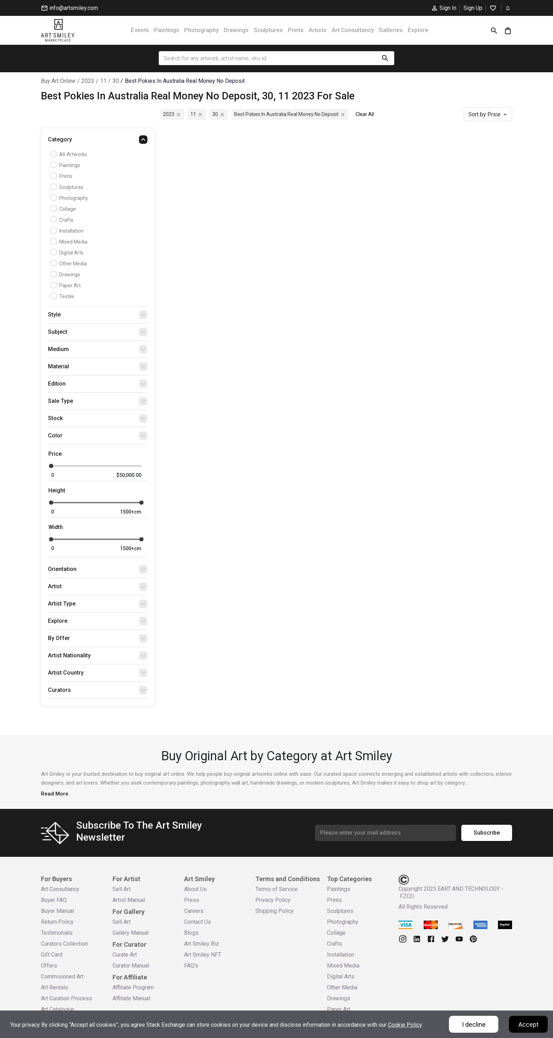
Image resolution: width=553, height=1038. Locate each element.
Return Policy (57, 922)
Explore (418, 29)
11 (103, 81)
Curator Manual (131, 965)
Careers (193, 911)
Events (140, 29)
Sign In (443, 8)
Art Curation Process (66, 998)
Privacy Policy (273, 900)
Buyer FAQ (54, 900)
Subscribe (486, 833)
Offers (49, 965)
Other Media (69, 263)
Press (191, 900)
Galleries (391, 29)
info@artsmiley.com (69, 8)
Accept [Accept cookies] (528, 1024)
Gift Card (51, 954)
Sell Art (121, 889)
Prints (296, 29)
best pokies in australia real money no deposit (185, 81)
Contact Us (197, 922)
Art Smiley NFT (202, 954)
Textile (63, 296)
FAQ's (191, 965)
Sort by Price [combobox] (484, 114)
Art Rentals (54, 987)
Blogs (191, 932)
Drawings (236, 29)
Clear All (365, 114)
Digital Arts (68, 253)
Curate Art (125, 954)
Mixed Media (69, 242)
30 (116, 81)
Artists (318, 29)
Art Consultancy (353, 29)
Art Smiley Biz (201, 943)
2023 (87, 81)
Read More (54, 794)
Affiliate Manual (131, 998)
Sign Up (472, 8)
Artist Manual (129, 900)
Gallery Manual (130, 932)
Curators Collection (64, 943)
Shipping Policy (274, 911)
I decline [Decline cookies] (474, 1024)
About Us (195, 889)
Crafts (62, 220)
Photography (201, 29)
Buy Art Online (58, 81)
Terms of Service (276, 889)
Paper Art (66, 285)
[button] (97, 141)
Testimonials (57, 932)
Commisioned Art (62, 976)
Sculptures (268, 29)
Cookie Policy (405, 1024)
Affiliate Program (133, 987)
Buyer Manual (57, 911)
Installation (68, 231)
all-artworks (69, 154)
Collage (64, 209)
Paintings (166, 29)
